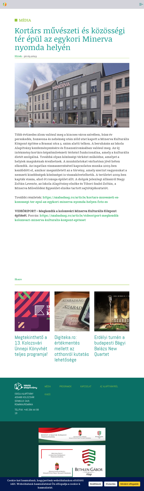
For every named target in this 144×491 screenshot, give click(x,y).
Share (18, 279)
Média (48, 386)
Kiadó (47, 394)
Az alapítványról (109, 386)
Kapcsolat (85, 386)
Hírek (18, 56)
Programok (65, 386)
